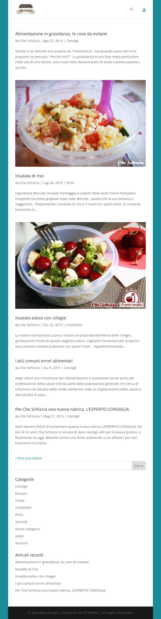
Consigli (73, 41)
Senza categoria (27, 529)
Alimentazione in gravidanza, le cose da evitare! (61, 33)
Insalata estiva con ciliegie (40, 318)
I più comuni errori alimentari (44, 360)
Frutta (19, 500)
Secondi (21, 522)
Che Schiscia (29, 41)
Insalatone (74, 325)
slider (19, 536)
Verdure (21, 543)
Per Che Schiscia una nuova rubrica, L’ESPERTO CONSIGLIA (72, 409)
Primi (70, 183)
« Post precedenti (28, 458)
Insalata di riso (29, 176)
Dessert (21, 493)
